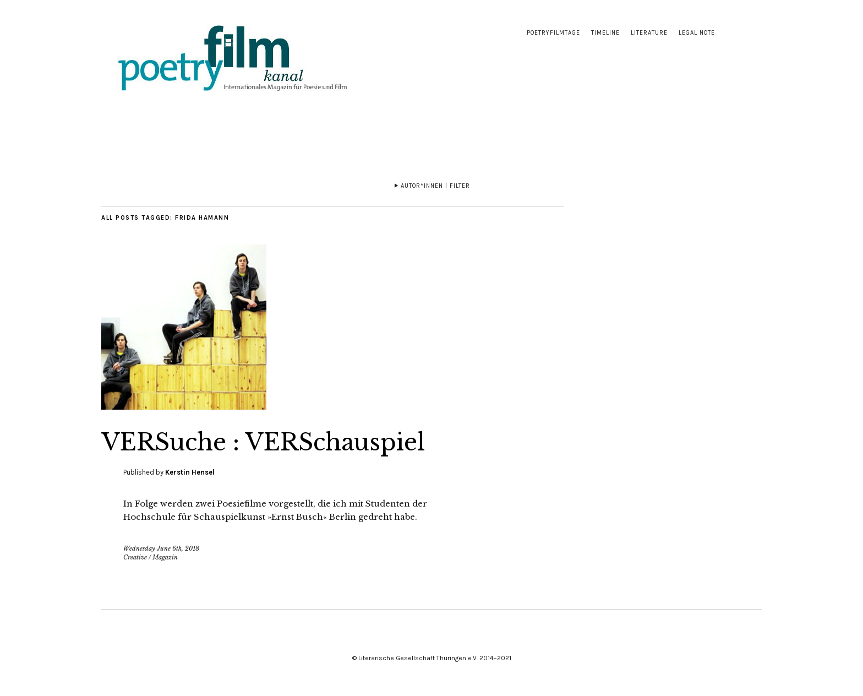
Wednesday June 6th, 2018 (161, 548)
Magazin (165, 557)
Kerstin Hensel (190, 472)
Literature (649, 32)
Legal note (697, 32)
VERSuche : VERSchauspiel (263, 442)
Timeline (605, 32)
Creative (135, 557)
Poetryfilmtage (553, 32)
